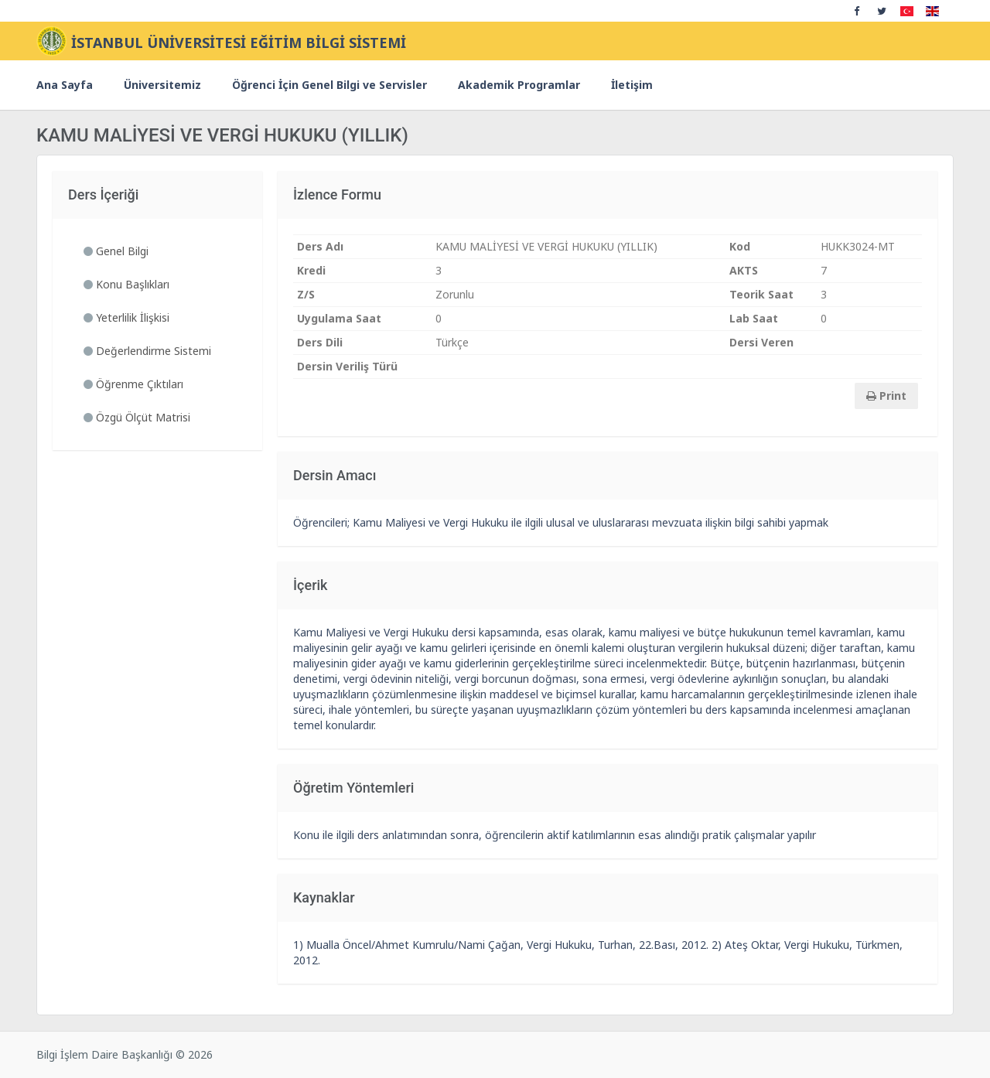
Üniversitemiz (162, 84)
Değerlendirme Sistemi (147, 350)
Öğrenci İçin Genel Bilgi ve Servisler (329, 84)
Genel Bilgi (116, 251)
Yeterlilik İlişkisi (126, 317)
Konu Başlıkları (126, 284)
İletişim (632, 84)
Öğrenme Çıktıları (133, 384)
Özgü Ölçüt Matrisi (137, 417)
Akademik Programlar (519, 84)
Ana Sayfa (64, 84)
